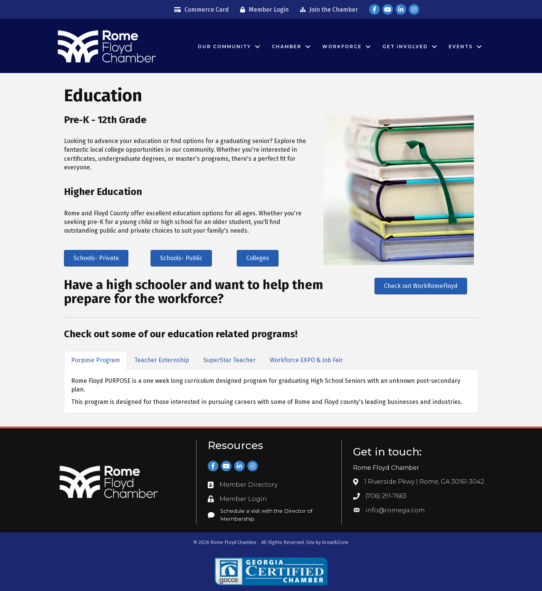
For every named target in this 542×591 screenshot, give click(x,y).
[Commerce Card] (200, 10)
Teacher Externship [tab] (161, 360)
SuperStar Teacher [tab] (229, 360)
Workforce (342, 46)
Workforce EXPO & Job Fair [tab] (306, 360)
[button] (96, 258)
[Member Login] (262, 10)
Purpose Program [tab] (95, 360)
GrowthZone (335, 542)
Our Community (224, 46)
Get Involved (405, 46)
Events (461, 46)
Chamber (286, 46)
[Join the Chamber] (327, 10)
